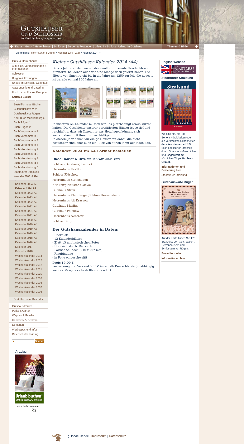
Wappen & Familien (24, 315)
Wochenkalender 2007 (28, 287)
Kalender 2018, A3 (26, 237)
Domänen (18, 324)
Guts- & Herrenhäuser (38, 46)
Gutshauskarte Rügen (27, 113)
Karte (18, 46)
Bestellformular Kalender (28, 299)
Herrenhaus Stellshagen (70, 179)
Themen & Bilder (178, 46)
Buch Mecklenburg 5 (26, 167)
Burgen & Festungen (80, 46)
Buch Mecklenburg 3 (26, 158)
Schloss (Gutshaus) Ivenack (72, 164)
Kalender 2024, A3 (26, 184)
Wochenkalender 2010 (28, 273)
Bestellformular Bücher (27, 104)
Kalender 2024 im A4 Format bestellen (92, 151)
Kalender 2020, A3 (26, 219)
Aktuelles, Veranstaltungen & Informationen (29, 67)
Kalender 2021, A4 (26, 215)
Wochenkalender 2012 (28, 264)
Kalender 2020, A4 (26, 224)
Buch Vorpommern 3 (26, 140)
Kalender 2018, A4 (26, 242)
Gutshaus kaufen (22, 306)
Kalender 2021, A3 (26, 210)
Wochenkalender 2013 (28, 260)
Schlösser (59, 46)
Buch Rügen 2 (22, 126)
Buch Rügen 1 (22, 122)
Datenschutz (117, 436)
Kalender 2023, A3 (26, 192)
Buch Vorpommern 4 (26, 144)
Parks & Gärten (21, 310)
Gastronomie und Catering (28, 87)
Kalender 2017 (24, 246)
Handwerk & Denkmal (25, 320)
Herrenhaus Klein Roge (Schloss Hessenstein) (86, 195)
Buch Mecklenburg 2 (26, 153)
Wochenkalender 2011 (28, 269)
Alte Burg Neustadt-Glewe (71, 185)
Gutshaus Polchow (65, 211)
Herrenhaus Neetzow (68, 216)
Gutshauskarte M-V (25, 108)
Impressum (98, 436)
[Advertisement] (219, 101)
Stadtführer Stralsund (26, 171)
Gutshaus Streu (63, 190)
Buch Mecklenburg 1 (26, 149)
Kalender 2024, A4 (25, 188)
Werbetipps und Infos (24, 329)
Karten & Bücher (46, 52)
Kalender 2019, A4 (26, 233)
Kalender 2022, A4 (26, 206)
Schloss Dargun (63, 221)
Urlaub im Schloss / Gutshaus (29, 82)
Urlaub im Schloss (105, 46)
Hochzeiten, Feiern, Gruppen (29, 92)
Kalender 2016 (24, 251)
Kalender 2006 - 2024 (69, 52)
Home (33, 52)
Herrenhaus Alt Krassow (70, 200)
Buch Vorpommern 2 (26, 136)
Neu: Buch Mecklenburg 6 (29, 117)
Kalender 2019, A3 (26, 228)
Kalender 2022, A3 (26, 201)
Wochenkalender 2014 (28, 255)
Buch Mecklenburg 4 (26, 162)
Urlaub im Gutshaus (130, 46)
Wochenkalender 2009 (28, 278)
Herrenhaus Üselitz (66, 169)
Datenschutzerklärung (25, 334)
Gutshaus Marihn (65, 205)
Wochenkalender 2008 (28, 282)
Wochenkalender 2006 (28, 291)
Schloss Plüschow (65, 174)
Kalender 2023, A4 (26, 197)
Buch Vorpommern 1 (26, 131)
